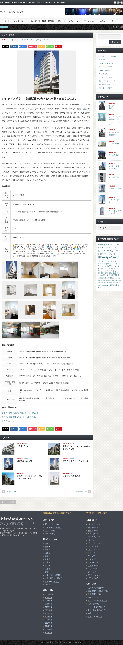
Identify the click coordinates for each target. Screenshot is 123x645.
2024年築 (48, 601)
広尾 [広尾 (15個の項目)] (119, 278)
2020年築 (48, 613)
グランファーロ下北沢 (105, 77)
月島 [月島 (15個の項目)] (113, 280)
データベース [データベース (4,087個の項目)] (109, 257)
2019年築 (48, 617)
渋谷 (84, 109)
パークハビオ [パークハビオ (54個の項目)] (103, 264)
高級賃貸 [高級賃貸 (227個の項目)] (112, 285)
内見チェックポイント (96, 613)
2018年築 (48, 620)
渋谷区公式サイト (9, 421)
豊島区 (47, 572)
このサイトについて (20, 22)
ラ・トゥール (93, 565)
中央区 (47, 546)
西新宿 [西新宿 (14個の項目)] (116, 282)
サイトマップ (116, 21)
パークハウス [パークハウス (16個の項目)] (115, 261)
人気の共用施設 (94, 604)
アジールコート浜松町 (105, 67)
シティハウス (93, 562)
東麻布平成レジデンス (105, 84)
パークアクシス (94, 524)
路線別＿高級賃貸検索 (48, 22)
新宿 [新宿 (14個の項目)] (104, 280)
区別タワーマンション (53, 527)
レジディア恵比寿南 (71, 476)
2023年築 (48, 604)
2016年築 (48, 626)
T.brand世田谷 (114, 144)
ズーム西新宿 (114, 177)
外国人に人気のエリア (96, 610)
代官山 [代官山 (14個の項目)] (110, 273)
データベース (89, 21)
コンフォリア (93, 546)
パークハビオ (93, 527)
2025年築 (48, 597)
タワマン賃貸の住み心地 (97, 601)
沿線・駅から (50, 534)
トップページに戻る (8, 502)
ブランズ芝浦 (103, 74)
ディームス (92, 572)
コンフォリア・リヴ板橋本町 (108, 56)
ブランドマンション (75, 22)
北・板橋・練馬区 (52, 581)
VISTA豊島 (102, 59)
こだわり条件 (50, 530)
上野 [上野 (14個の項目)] (102, 273)
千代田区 (48, 550)
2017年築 (48, 623)
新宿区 (47, 556)
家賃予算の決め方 (95, 616)
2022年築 (48, 607)
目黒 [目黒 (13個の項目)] (105, 282)
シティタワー (93, 559)
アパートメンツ (94, 575)
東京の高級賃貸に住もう (11, 11)
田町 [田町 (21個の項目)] (119, 280)
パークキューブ (94, 537)
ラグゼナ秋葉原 (115, 188)
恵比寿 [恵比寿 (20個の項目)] (100, 280)
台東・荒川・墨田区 (53, 575)
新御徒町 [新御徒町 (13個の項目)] (108, 280)
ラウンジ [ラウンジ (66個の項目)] (117, 271)
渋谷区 (16, 40)
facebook (121, 2)
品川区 (47, 566)
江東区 (47, 569)
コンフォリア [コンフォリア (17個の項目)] (105, 251)
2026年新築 (49, 594)
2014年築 (48, 632)
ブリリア (91, 556)
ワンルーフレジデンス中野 (107, 81)
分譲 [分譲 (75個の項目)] (111, 275)
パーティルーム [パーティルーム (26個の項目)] (115, 264)
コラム (102, 21)
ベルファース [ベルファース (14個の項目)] (108, 271)
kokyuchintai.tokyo (43, 40)
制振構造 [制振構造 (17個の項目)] (103, 278)
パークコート (93, 530)
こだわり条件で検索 (34, 22)
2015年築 (48, 629)
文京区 (47, 562)
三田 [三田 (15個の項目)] (99, 273)
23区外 (47, 585)
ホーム (7, 21)
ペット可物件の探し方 (96, 607)
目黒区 (47, 559)
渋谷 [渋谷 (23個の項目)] (116, 280)
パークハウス (93, 540)
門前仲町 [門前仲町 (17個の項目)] (104, 285)
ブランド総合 (93, 578)
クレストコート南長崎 (105, 88)
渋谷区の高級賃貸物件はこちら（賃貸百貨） (19, 417)
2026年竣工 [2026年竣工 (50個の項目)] (102, 245)
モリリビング (93, 569)
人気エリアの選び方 (96, 588)
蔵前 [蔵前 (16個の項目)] (112, 282)
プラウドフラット (95, 543)
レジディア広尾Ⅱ (11, 491)
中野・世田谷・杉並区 (53, 578)
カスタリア (92, 550)
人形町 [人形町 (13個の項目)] (106, 273)
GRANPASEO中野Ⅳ (105, 70)
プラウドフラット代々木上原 (75, 461)
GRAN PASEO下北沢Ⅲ (106, 63)
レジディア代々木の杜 (80, 491)
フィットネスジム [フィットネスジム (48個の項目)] (105, 266)
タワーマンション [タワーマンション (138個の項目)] (109, 254)
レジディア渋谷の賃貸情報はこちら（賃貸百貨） (21, 413)
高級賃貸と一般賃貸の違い (98, 591)
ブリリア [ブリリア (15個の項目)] (110, 268)
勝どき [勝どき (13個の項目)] (115, 278)
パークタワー (93, 534)
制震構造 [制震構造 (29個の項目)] (109, 278)
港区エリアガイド (95, 597)
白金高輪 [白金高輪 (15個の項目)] (100, 282)
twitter (118, 2)
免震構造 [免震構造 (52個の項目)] (105, 275)
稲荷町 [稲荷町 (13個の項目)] (109, 282)
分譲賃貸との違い (95, 594)
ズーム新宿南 (114, 155)
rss (115, 2)
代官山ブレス (22, 446)
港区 (46, 543)
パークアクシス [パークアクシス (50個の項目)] (104, 261)
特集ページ (61, 21)
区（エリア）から (52, 524)
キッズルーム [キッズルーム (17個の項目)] (112, 245)
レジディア (92, 553)
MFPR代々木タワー (25, 461)
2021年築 (48, 610)
